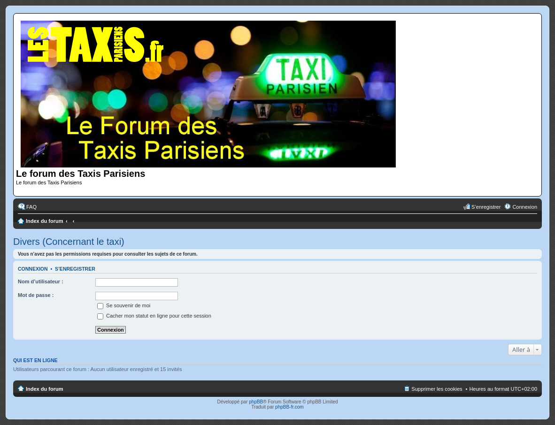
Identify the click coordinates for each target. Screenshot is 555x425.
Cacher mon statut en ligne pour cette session (154, 316)
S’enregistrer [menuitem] (486, 207)
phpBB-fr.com (289, 407)
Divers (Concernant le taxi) (68, 241)
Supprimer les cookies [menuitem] (436, 389)
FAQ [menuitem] (31, 207)
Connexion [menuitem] (524, 207)
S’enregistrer (75, 269)
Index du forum (44, 221)
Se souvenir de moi (123, 305)
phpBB (256, 401)
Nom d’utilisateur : (40, 281)
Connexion (33, 269)
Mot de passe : (36, 295)
